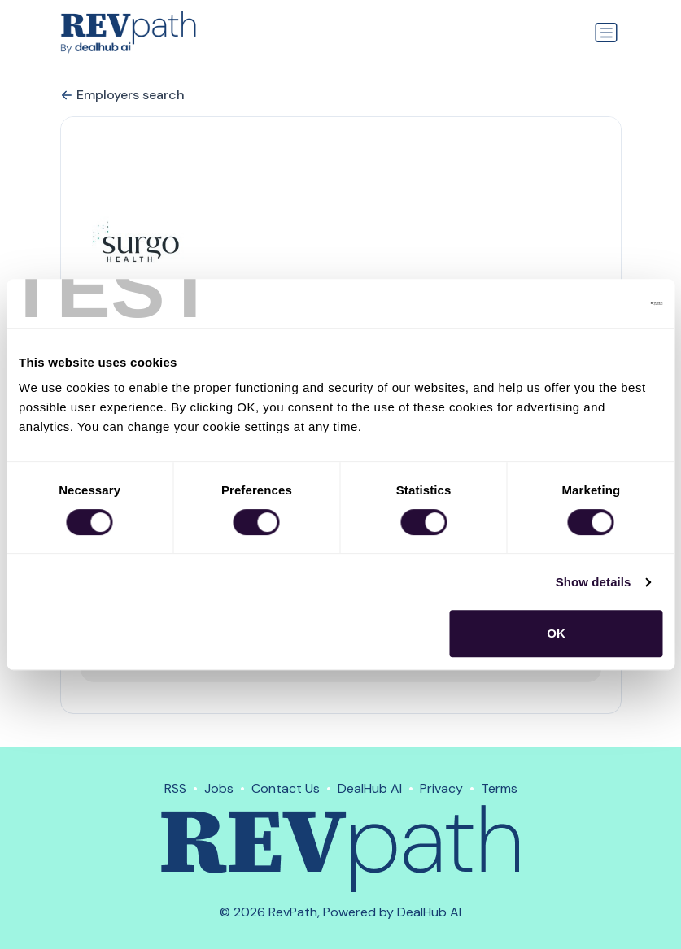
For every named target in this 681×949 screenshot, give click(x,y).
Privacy (441, 788)
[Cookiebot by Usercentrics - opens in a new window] (591, 303)
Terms (499, 788)
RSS (175, 788)
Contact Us (285, 788)
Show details (593, 582)
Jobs (219, 788)
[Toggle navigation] (606, 32)
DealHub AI (370, 788)
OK (556, 633)
